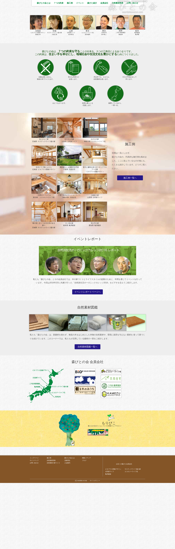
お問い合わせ (132, 69)
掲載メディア (86, 523)
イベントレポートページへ (87, 357)
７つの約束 (58, 69)
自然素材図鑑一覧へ (87, 412)
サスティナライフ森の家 (133, 535)
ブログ (84, 526)
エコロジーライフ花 (131, 537)
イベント (80, 69)
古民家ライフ (109, 537)
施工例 (70, 69)
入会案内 (67, 529)
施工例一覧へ (130, 243)
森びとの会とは (43, 69)
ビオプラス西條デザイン (113, 535)
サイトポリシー (95, 547)
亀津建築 (108, 540)
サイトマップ (34, 526)
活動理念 (67, 526)
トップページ (34, 523)
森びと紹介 (92, 69)
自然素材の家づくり (53, 529)
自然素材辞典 (117, 69)
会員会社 (104, 69)
